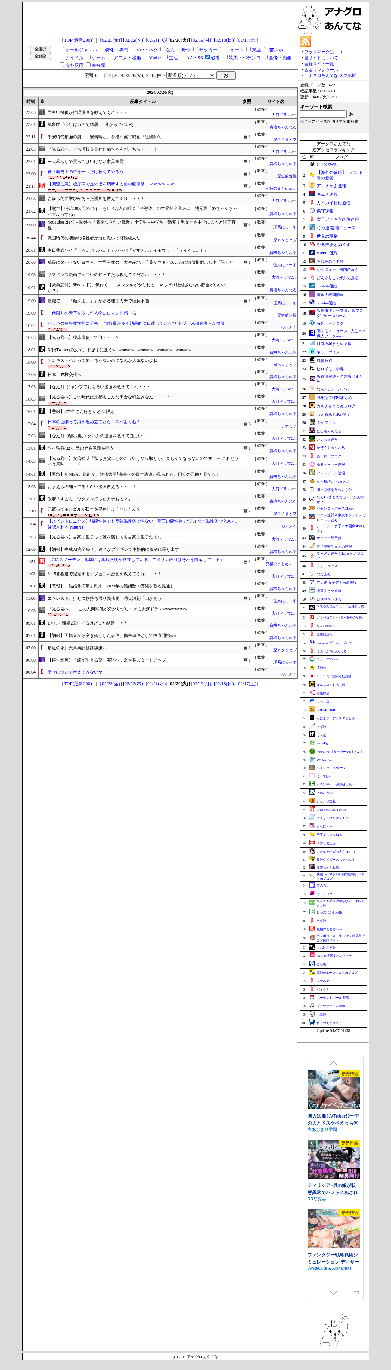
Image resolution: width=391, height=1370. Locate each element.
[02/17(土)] (247, 40)
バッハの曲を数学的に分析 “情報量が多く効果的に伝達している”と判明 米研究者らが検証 (136, 323)
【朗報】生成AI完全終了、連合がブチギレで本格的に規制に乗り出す (113, 549)
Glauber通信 (327, 303)
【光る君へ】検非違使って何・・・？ (83, 337)
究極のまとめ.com (281, 188)
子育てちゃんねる (329, 834)
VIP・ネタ (146, 50)
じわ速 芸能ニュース (336, 227)
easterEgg (323, 743)
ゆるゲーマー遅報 (331, 465)
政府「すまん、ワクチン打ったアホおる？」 (90, 499)
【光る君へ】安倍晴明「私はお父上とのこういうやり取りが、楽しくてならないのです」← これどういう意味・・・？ (143, 461)
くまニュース (327, 566)
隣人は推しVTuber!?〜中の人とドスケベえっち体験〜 (333, 1189)
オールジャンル (81, 50)
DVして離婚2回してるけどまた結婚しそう (88, 623)
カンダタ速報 (327, 440)
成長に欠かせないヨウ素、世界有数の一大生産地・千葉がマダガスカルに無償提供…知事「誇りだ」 (143, 262)
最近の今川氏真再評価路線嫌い (77, 647)
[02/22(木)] (133, 40)
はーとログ (325, 894)
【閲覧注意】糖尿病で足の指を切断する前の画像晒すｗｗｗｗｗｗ (111, 184)
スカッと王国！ (328, 843)
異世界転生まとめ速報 (334, 546)
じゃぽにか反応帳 (329, 912)
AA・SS (194, 57)
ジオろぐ (289, 328)
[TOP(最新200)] (78, 40)
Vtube (155, 57)
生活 (173, 57)
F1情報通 (325, 360)
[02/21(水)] (156, 40)
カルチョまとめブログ (336, 406)
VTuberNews (325, 760)
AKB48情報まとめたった (334, 955)
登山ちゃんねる (329, 431)
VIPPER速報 (327, 253)
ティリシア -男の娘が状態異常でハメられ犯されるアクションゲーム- (333, 1258)
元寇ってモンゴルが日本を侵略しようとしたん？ (94, 509)
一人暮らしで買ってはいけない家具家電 (86, 161)
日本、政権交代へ (64, 374)
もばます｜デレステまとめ (336, 718)
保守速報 (325, 211)
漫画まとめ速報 (329, 591)
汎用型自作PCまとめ (334, 397)
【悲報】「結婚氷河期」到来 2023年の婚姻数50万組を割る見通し (111, 586)
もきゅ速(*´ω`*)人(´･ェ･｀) (336, 851)
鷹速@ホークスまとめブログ (337, 972)
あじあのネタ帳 (330, 261)
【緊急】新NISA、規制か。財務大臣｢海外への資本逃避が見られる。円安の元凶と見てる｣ (133, 474)
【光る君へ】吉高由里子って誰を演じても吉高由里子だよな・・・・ (113, 537)
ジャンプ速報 (326, 801)
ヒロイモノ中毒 (330, 369)
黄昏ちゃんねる (328, 867)
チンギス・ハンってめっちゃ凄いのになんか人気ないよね (102, 360)
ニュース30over (327, 659)
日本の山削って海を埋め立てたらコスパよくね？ (94, 421)
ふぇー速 (323, 701)
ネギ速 (321, 727)
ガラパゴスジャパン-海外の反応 (339, 617)
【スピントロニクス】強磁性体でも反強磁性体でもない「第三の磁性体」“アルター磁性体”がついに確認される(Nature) (142, 524)
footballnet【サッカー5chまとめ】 (340, 752)
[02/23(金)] (111, 40)
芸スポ (276, 50)
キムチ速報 (327, 194)
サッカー (208, 50)
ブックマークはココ (323, 51)
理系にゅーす (285, 227)
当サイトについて (321, 57)
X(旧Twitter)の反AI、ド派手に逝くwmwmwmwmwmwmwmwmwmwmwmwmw (119, 349)
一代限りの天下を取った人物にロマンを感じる (92, 313)
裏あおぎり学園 (322, 1195)
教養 (215, 57)
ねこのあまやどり (329, 1023)
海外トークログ (330, 323)
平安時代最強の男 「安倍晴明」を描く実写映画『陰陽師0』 (106, 136)
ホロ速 (321, 1014)
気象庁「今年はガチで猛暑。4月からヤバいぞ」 (93, 124)
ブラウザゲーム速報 (331, 1006)
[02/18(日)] (224, 40)
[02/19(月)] (201, 40)
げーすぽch (325, 776)
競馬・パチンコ (245, 57)
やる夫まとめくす (333, 244)
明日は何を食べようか (334, 490)
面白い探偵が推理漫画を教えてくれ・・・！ (90, 112)
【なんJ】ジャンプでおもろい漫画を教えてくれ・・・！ (101, 386)
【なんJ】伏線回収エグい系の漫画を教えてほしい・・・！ (103, 435)
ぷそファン (326, 422)
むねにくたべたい (324, 1126)
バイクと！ (325, 989)
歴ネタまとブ (285, 139)
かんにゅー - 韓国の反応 (338, 269)
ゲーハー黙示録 (329, 538)
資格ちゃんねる (283, 127)
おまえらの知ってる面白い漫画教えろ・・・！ (92, 486)
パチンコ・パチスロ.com (336, 508)
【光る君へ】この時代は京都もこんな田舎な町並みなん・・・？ (109, 397)
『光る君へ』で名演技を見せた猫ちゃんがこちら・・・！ (102, 149)
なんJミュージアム (333, 389)
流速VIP (322, 668)
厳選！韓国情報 (330, 294)
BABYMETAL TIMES (331, 809)
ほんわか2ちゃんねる (332, 651)
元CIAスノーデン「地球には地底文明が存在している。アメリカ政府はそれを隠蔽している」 (136, 559)
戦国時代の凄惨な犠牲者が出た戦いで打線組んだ (94, 238)
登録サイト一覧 (319, 63)
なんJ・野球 (178, 50)
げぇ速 (321, 735)
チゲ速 (321, 921)
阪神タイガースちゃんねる (336, 859)
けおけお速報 (326, 947)
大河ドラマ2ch (284, 115)
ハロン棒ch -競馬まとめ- (335, 784)
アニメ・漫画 (127, 57)
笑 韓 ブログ (329, 456)
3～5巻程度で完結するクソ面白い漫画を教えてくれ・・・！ (105, 573)
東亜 (256, 50)
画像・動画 (280, 57)
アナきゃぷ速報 (331, 185)
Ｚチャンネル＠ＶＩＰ (332, 818)
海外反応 (74, 65)
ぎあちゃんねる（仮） (332, 685)
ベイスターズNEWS (331, 768)
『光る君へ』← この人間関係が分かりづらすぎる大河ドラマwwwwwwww (117, 609)
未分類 (98, 65)
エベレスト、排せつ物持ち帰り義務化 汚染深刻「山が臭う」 (107, 598)
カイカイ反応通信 (333, 202)
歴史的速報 (287, 176)
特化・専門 (116, 50)
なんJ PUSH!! (326, 626)
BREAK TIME (326, 710)
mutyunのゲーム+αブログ (334, 643)
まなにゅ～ (325, 826)
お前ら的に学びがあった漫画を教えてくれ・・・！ (96, 198)
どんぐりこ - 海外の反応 (338, 278)
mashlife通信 (327, 286)
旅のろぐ (323, 885)
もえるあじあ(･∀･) (333, 414)
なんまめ (324, 574)
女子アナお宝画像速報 (338, 219)
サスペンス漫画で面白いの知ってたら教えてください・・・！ (107, 274)
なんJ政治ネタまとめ (333, 481)
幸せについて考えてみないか (75, 672)
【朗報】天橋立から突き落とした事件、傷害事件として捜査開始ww (112, 635)
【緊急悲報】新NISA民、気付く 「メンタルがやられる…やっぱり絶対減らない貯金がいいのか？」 (137, 287)
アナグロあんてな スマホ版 (330, 75)
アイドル (74, 57)
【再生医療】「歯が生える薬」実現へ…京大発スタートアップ (107, 660)
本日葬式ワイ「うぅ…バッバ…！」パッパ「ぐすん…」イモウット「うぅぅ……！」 (128, 250)
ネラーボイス (328, 352)
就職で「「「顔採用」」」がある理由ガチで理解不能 (98, 300)
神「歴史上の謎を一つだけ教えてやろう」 (88, 171)
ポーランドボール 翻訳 (333, 997)
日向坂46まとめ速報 (334, 343)
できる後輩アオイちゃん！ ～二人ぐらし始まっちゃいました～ (333, 1119)
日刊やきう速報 (329, 599)
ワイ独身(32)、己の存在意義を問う (81, 448)
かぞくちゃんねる (331, 448)
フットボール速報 (331, 473)
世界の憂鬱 (327, 236)
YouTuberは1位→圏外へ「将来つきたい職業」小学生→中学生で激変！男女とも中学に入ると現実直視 (142, 225)
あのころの (325, 792)
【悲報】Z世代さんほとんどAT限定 (81, 411)
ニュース (234, 50)
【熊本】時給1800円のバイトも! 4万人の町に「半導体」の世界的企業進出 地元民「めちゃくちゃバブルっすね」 (142, 211)
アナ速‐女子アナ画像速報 (336, 582)
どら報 (321, 964)
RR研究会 (317, 1265)
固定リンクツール (321, 69)
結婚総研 (323, 693)
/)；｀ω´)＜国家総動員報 (334, 676)
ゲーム (98, 57)
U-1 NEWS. (327, 164)
